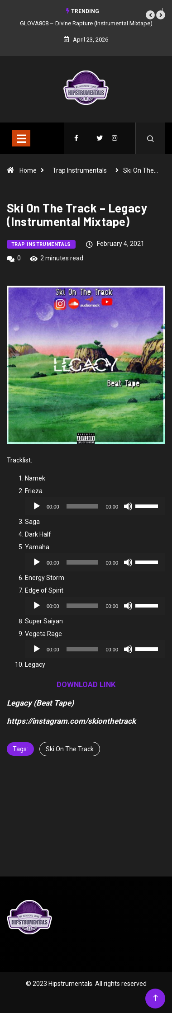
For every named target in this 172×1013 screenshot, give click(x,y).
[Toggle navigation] (21, 138)
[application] (95, 506)
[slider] (83, 506)
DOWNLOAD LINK (86, 684)
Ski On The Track (70, 749)
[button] (150, 14)
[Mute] (128, 506)
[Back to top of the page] (155, 998)
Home (28, 170)
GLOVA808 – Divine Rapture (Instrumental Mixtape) (86, 23)
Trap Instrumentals (80, 170)
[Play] (36, 506)
